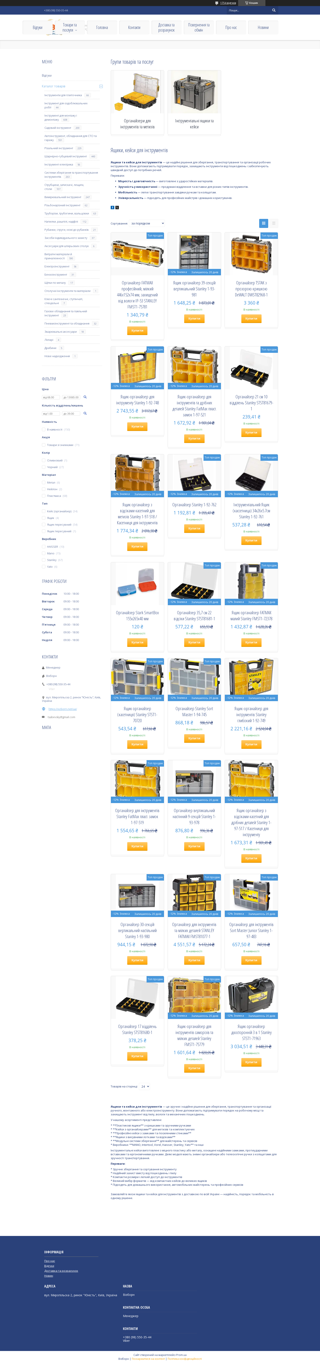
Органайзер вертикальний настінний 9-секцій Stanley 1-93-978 (194, 816)
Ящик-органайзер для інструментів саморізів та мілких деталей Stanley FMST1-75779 (194, 1035)
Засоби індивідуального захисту (65, 238)
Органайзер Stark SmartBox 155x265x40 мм (137, 615)
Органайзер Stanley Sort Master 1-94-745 (194, 711)
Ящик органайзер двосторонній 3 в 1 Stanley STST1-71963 (251, 1032)
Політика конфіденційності (185, 1359)
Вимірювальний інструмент (62, 197)
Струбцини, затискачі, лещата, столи (64, 187)
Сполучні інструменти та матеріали (67, 291)
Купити (137, 330)
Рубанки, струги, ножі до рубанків (66, 230)
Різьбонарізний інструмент (62, 205)
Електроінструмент (56, 266)
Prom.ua (181, 1355)
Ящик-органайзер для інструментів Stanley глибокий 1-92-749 (251, 714)
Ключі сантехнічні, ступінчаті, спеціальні (63, 301)
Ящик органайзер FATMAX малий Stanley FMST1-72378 (251, 615)
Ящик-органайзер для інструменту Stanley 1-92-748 (137, 400)
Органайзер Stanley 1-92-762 (194, 505)
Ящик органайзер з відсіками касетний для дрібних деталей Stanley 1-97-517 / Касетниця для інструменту (251, 822)
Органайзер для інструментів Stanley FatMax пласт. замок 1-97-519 (137, 816)
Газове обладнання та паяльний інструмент (65, 313)
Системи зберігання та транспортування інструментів (71, 175)
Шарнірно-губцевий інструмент (65, 156)
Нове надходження (57, 356)
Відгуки (37, 27)
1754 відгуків (228, 3)
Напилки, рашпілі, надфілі (61, 221)
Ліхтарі (48, 340)
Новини (263, 27)
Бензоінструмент (55, 274)
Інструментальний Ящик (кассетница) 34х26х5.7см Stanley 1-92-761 (251, 511)
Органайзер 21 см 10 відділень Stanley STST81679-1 (251, 403)
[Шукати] (274, 10)
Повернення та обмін (199, 27)
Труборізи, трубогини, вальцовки (66, 213)
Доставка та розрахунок (166, 27)
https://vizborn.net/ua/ (63, 709)
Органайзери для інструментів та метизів (137, 124)
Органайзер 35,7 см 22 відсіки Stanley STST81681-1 (194, 615)
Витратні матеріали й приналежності (58, 256)
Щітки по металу (55, 283)
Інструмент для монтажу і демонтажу (60, 117)
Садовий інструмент (57, 128)
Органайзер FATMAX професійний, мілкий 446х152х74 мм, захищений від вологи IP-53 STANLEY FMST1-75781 (137, 295)
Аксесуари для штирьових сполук (66, 246)
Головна (102, 27)
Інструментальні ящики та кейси (194, 124)
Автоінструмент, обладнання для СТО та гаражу (70, 138)
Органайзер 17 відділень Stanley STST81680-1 (137, 1029)
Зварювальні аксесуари (60, 332)
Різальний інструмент (58, 148)
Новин (48, 1276)
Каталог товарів (53, 86)
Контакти (134, 27)
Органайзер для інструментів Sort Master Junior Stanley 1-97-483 (251, 930)
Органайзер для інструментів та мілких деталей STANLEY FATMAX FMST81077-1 (194, 930)
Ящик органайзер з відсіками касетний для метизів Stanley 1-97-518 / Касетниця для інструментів (137, 514)
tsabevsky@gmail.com (61, 717)
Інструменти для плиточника (63, 95)
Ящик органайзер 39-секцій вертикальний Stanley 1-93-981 (194, 289)
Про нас (231, 27)
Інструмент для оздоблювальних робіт (65, 105)
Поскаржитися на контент (148, 1359)
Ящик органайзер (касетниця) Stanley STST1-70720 (137, 714)
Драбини (50, 348)
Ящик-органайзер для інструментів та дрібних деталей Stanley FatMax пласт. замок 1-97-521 (194, 406)
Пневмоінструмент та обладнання (66, 323)
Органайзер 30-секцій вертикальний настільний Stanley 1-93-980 (137, 930)
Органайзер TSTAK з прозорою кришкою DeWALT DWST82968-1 (251, 289)
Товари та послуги (70, 27)
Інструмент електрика (58, 164)
